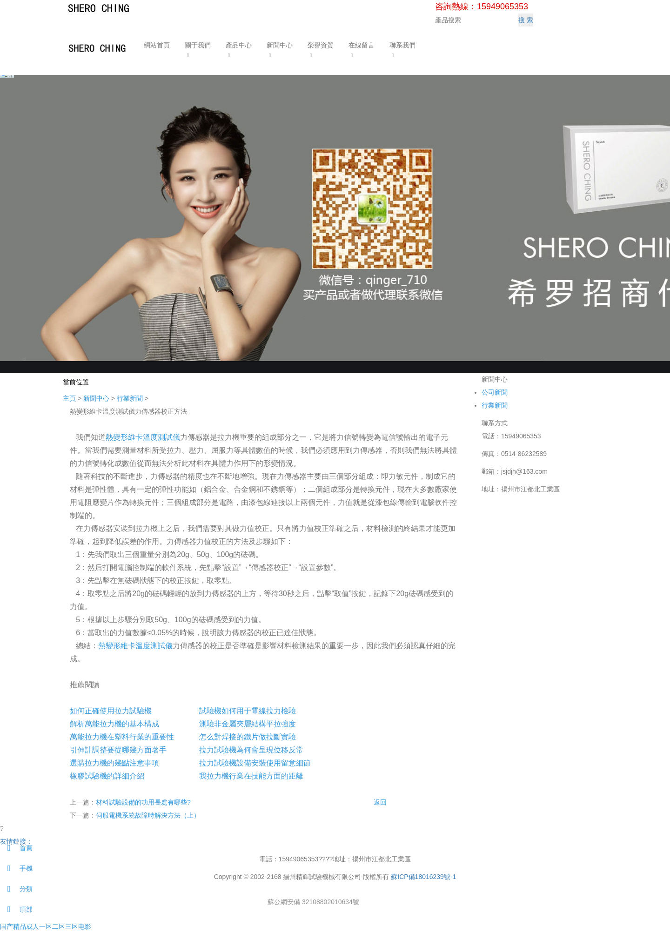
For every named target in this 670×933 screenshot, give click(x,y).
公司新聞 (495, 392)
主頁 (69, 398)
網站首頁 (156, 45)
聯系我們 (402, 45)
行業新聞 (130, 398)
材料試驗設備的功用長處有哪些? (143, 802)
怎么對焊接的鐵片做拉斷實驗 (247, 737)
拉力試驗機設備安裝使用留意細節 (255, 763)
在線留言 (361, 45)
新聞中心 (279, 45)
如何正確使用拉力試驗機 (111, 711)
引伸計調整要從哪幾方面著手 (118, 750)
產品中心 (238, 45)
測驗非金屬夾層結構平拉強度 (247, 724)
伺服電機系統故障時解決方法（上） (148, 815)
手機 (16, 868)
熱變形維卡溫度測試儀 (143, 437)
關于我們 (197, 45)
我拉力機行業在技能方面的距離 (251, 776)
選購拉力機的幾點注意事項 (114, 763)
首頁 (16, 848)
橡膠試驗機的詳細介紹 (107, 776)
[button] (197, 55)
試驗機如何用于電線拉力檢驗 (247, 711)
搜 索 (525, 20)
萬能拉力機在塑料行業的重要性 (122, 737)
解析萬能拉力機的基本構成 (114, 724)
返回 (380, 802)
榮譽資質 (320, 45)
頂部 (16, 909)
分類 (16, 889)
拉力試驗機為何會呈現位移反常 (251, 750)
